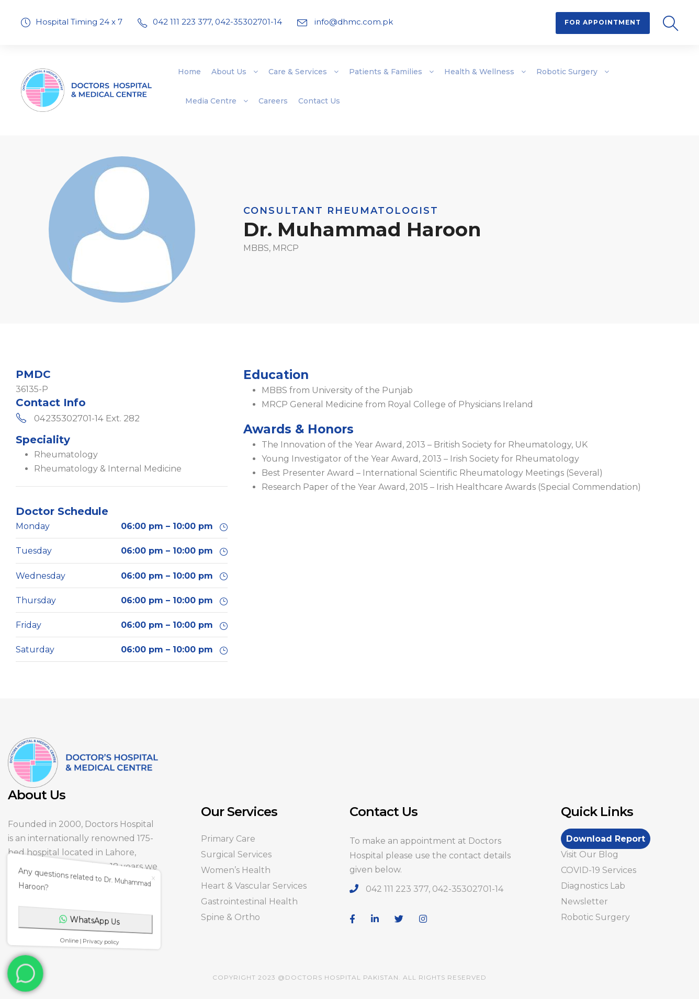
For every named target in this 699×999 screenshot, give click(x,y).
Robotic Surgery (566, 71)
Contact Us (319, 101)
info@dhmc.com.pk (352, 22)
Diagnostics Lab (593, 886)
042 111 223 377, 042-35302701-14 (218, 22)
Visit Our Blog (589, 854)
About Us (228, 71)
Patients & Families (385, 71)
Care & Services (297, 71)
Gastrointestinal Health (249, 901)
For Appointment (603, 22)
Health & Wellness (479, 71)
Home (189, 71)
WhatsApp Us (94, 918)
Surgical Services (236, 854)
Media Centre (210, 101)
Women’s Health (235, 870)
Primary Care (228, 839)
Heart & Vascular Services (254, 886)
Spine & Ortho (230, 917)
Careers (273, 101)
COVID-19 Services (598, 870)
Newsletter (584, 901)
